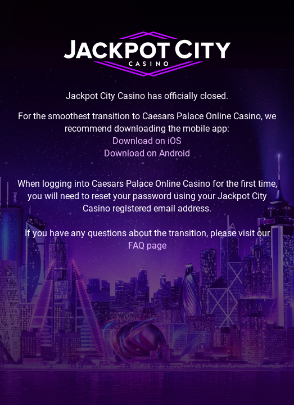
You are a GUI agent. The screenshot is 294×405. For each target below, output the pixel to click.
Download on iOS (147, 141)
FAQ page (147, 245)
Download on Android (147, 153)
